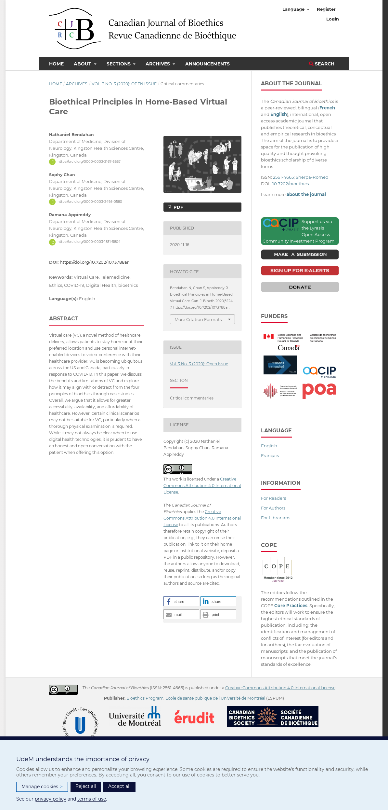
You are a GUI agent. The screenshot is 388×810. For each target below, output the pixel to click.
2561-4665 (283, 177)
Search (321, 64)
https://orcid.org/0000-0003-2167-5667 (89, 162)
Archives (158, 64)
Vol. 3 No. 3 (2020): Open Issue (124, 83)
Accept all (119, 786)
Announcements (207, 64)
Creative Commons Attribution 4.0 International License (202, 486)
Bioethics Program (144, 698)
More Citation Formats (198, 319)
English (269, 445)
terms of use (91, 799)
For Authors (273, 507)
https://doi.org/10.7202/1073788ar (94, 262)
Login (332, 18)
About (83, 64)
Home (56, 64)
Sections (119, 64)
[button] (181, 601)
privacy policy (50, 799)
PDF (177, 207)
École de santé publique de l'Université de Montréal (215, 698)
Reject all (85, 786)
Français (270, 455)
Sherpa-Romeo (312, 177)
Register (326, 9)
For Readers (273, 498)
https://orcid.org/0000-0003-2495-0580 (90, 202)
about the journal (306, 194)
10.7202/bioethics (290, 183)
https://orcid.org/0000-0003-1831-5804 (89, 242)
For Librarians (275, 517)
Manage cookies (42, 787)
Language (294, 9)
